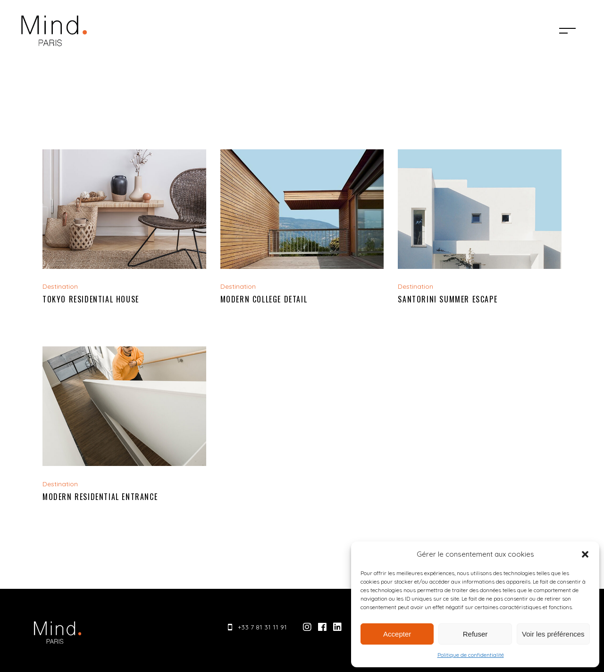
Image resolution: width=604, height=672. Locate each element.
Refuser (475, 634)
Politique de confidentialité (470, 654)
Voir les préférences (553, 634)
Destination (60, 286)
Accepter (397, 634)
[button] (585, 554)
